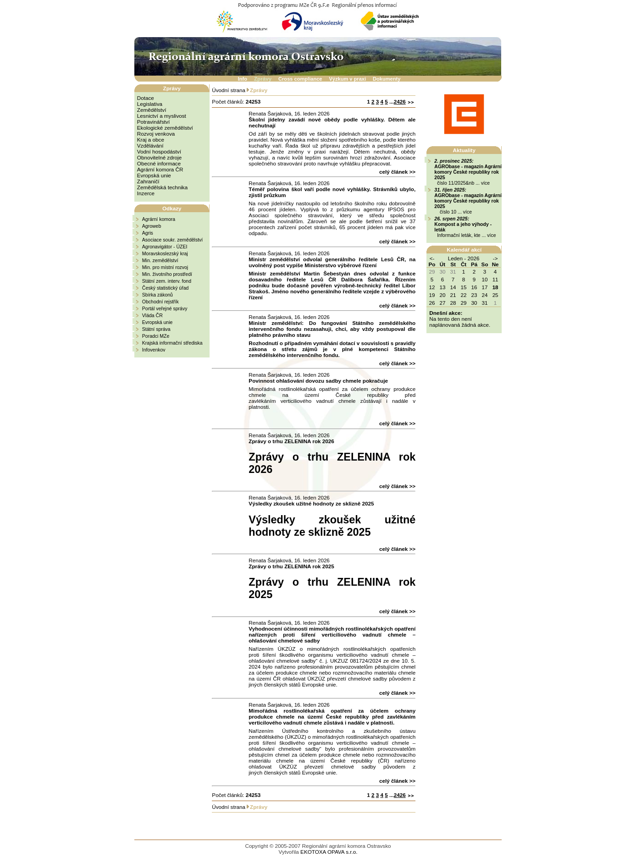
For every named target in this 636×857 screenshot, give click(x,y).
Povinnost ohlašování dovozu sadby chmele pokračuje (318, 381)
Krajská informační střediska (172, 343)
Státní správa (156, 329)
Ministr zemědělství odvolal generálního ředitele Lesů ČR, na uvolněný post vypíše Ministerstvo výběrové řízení (332, 262)
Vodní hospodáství (159, 151)
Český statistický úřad (165, 288)
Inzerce (146, 193)
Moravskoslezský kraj (165, 253)
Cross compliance (300, 79)
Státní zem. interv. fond (166, 281)
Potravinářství (153, 122)
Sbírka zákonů (157, 294)
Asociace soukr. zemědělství (172, 239)
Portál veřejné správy (165, 308)
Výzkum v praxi (347, 79)
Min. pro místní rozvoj (165, 267)
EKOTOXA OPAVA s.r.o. (328, 852)
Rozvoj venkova (156, 134)
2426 (400, 101)
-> (495, 258)
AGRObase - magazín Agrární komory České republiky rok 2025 (468, 172)
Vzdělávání (150, 145)
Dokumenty (386, 79)
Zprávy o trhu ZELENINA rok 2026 (291, 441)
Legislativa (149, 104)
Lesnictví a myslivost (161, 116)
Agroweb (151, 226)
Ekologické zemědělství (165, 128)
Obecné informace (159, 163)
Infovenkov (154, 349)
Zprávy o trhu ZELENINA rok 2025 (291, 566)
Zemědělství (151, 110)
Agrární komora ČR (160, 169)
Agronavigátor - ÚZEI (165, 246)
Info (242, 79)
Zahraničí (148, 181)
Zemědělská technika (162, 187)
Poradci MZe (156, 336)
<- (432, 258)
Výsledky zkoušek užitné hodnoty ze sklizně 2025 (311, 503)
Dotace (145, 98)
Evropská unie (154, 175)
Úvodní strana (228, 90)
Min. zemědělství (160, 260)
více (485, 183)
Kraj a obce (150, 140)
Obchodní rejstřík (160, 301)
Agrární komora (158, 219)
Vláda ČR (152, 315)
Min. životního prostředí (167, 274)
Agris (147, 233)
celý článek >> (397, 172)
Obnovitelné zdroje (159, 157)
